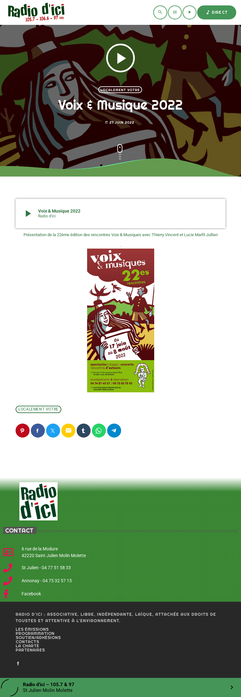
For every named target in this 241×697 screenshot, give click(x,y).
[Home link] (35, 12)
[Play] (189, 12)
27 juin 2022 (119, 122)
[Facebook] (18, 664)
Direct (216, 12)
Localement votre (120, 90)
